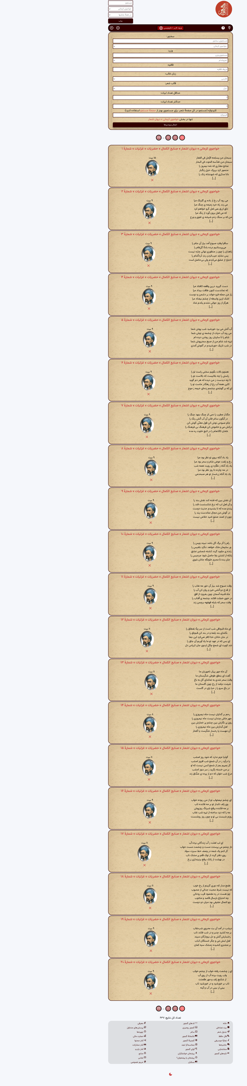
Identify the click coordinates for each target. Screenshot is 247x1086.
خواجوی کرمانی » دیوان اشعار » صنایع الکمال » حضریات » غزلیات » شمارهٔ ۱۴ (123, 705)
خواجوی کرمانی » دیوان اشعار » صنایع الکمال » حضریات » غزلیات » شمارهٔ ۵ (123, 320)
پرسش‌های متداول (89, 1027)
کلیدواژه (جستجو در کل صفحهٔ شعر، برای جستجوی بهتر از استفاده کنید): (124, 111)
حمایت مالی (92, 1036)
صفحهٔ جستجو (101, 111)
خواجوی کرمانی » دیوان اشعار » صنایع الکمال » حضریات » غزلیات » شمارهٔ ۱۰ (123, 534)
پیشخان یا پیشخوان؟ (140, 1058)
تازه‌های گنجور (175, 1053)
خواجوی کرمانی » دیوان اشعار (116, 119)
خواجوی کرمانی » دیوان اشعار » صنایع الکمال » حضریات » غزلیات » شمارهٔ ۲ (123, 191)
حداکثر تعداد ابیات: (124, 102)
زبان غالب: (123, 74)
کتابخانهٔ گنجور (142, 1036)
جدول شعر (176, 1032)
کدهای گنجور (143, 1023)
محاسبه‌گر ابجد (142, 1045)
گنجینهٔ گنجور (143, 1040)
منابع (95, 1053)
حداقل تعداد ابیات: (123, 93)
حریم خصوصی (91, 1062)
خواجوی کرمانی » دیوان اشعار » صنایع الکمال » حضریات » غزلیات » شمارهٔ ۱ (123, 148)
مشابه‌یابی (177, 1049)
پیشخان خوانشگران (140, 1053)
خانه (179, 1023)
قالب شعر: (123, 83)
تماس (95, 1058)
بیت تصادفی (176, 1027)
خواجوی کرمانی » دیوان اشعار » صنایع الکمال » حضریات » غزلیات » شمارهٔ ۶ (123, 362)
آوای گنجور (144, 1049)
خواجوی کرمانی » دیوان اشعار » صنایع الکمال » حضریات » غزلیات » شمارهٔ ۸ (123, 448)
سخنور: (123, 36)
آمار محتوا (93, 1040)
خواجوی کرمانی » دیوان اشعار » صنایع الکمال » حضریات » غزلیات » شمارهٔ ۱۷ (123, 833)
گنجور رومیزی (143, 1027)
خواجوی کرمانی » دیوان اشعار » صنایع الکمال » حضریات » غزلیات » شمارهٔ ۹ (123, 491)
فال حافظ (177, 1036)
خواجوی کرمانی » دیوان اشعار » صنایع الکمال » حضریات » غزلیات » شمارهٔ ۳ (123, 234)
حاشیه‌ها (177, 1045)
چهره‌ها (94, 1032)
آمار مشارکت (92, 1045)
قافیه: (124, 65)
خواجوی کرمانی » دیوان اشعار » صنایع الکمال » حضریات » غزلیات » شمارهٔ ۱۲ (123, 619)
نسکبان (145, 1062)
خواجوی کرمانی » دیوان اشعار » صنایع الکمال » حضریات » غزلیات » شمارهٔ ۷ (123, 405)
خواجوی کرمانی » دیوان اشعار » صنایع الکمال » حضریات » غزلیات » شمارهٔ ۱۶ (123, 791)
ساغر (146, 1032)
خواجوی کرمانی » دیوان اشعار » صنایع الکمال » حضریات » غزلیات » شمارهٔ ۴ (123, 277)
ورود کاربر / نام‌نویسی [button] (123, 28)
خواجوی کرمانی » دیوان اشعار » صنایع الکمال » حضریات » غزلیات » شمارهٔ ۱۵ (123, 748)
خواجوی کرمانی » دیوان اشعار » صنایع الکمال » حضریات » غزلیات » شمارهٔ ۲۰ (123, 962)
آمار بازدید (93, 1049)
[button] (182, 28)
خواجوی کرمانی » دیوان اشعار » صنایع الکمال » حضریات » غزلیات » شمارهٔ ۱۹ (123, 919)
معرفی (95, 1023)
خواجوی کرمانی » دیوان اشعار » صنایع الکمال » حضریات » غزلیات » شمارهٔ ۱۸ (123, 876)
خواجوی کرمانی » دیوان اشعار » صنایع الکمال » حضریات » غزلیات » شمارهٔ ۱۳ (123, 662)
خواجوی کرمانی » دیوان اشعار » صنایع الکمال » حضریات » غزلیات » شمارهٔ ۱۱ (123, 576)
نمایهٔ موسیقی (175, 1040)
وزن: (123, 51)
